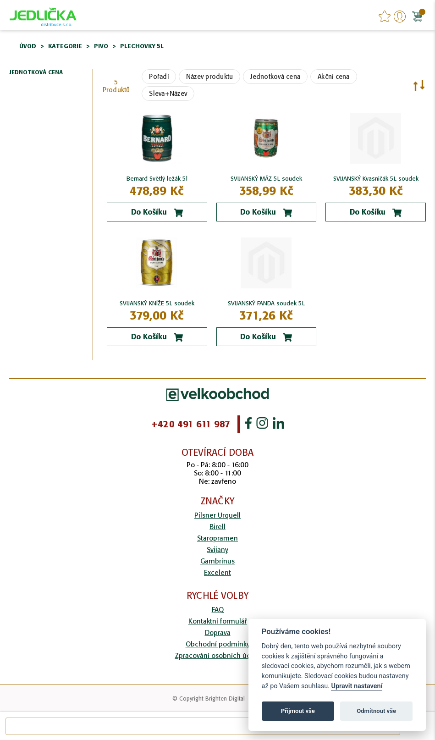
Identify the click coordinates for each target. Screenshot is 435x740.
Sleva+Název (168, 93)
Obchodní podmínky (218, 644)
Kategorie (65, 46)
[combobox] (203, 726)
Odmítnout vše (376, 710)
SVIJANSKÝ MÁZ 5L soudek (266, 178)
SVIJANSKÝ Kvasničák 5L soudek (375, 178)
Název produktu (209, 76)
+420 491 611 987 (190, 424)
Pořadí (159, 76)
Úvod (27, 46)
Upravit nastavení (356, 686)
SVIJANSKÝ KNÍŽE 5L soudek (157, 303)
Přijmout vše (298, 710)
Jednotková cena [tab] (36, 72)
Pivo (101, 46)
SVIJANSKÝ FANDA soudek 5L (266, 303)
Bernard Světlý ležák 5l (157, 178)
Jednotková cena (275, 76)
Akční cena (334, 76)
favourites (385, 16)
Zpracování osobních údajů (217, 655)
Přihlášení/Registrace (400, 16)
